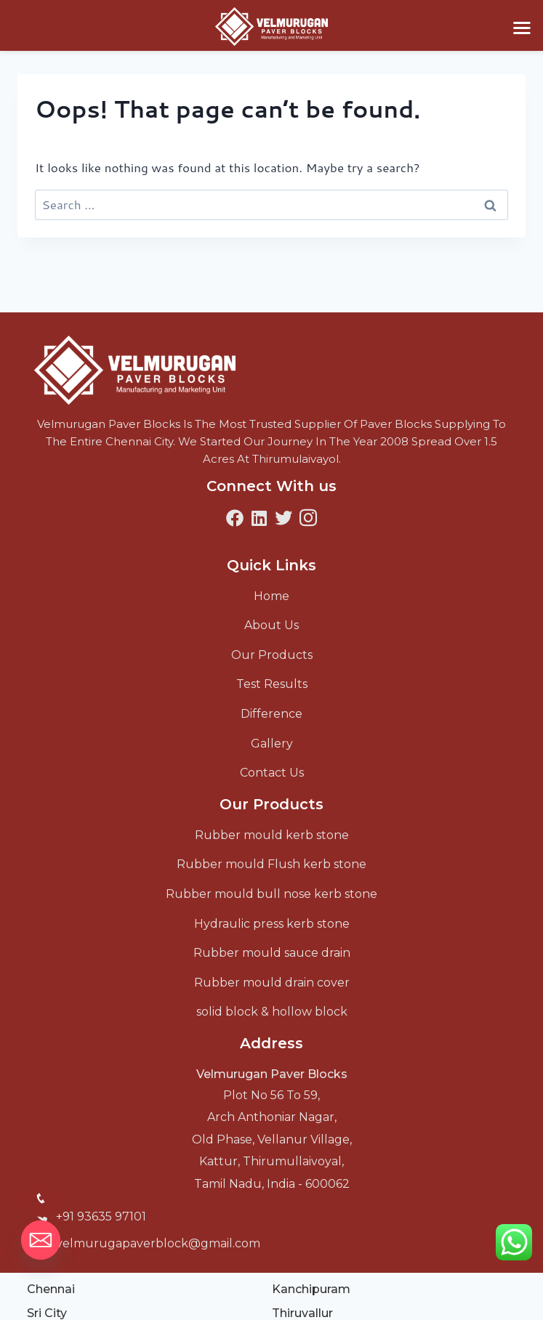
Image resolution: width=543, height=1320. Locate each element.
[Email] (40, 1240)
